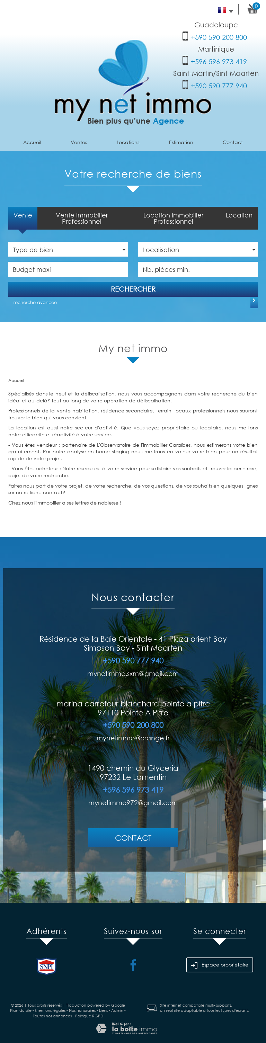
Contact (233, 142)
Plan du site (21, 1010)
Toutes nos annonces (52, 1016)
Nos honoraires (82, 1010)
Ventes (79, 142)
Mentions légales (50, 1010)
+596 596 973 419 (219, 61)
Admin (117, 1010)
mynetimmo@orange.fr (133, 738)
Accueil (32, 142)
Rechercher (133, 289)
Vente (23, 215)
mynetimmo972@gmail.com (133, 802)
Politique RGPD (89, 1016)
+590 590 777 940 (219, 86)
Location (239, 215)
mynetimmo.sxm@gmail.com (133, 673)
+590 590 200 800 (219, 37)
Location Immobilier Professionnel (173, 218)
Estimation (181, 142)
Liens (103, 1010)
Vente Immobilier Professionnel (82, 218)
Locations (128, 142)
